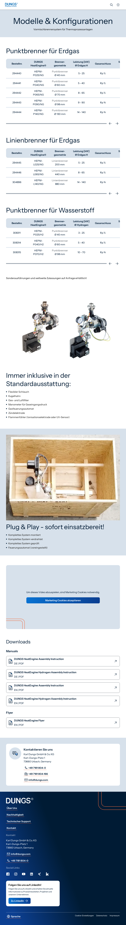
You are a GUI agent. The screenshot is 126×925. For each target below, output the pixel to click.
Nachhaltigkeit (15, 814)
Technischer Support (19, 821)
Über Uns (12, 808)
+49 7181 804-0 (35, 768)
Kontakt (11, 827)
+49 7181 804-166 (36, 774)
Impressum (115, 915)
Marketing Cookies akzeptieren (63, 600)
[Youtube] (24, 874)
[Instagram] (16, 874)
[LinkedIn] (31, 874)
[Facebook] (8, 874)
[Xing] (39, 874)
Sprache (13, 916)
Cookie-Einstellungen (84, 915)
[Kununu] (47, 874)
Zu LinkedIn (19, 901)
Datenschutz (101, 915)
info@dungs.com (36, 780)
